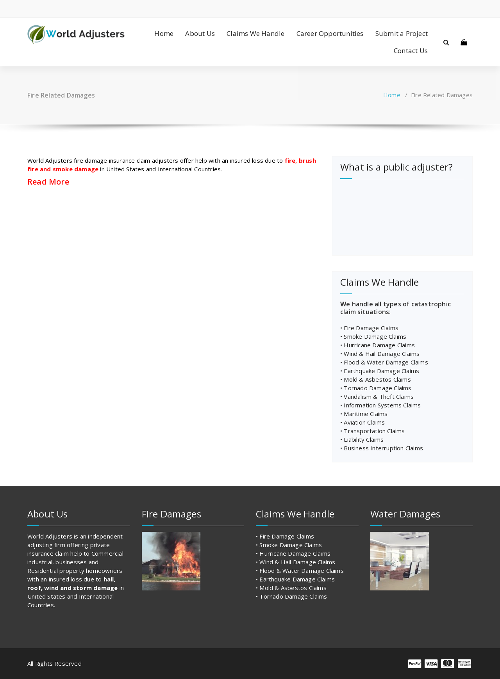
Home (163, 33)
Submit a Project (401, 33)
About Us (200, 33)
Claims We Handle (255, 33)
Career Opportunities (330, 33)
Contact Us (411, 50)
